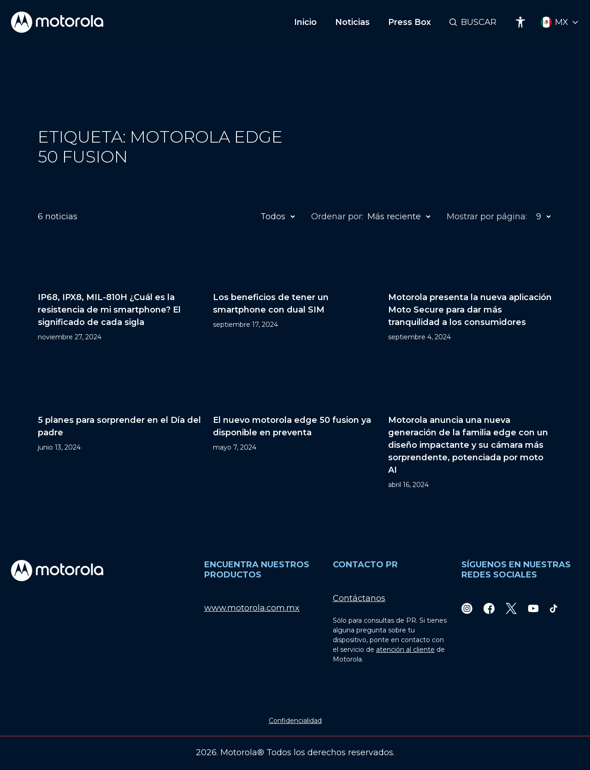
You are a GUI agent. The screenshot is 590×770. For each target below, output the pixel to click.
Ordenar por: (337, 216)
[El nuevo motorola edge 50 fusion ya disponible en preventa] (295, 425)
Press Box (409, 22)
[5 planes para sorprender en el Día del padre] (120, 425)
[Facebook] (489, 608)
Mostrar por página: (487, 216)
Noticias (352, 22)
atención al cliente (405, 649)
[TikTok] (553, 608)
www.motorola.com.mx (252, 608)
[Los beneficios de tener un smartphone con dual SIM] (295, 290)
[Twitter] (511, 608)
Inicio (305, 22)
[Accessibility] (520, 22)
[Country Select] (560, 22)
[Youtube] (533, 608)
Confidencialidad (295, 720)
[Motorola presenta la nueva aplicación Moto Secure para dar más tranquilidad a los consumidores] (470, 290)
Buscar (478, 22)
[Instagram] (466, 608)
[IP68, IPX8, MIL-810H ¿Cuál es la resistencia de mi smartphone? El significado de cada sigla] (120, 290)
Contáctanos (359, 598)
